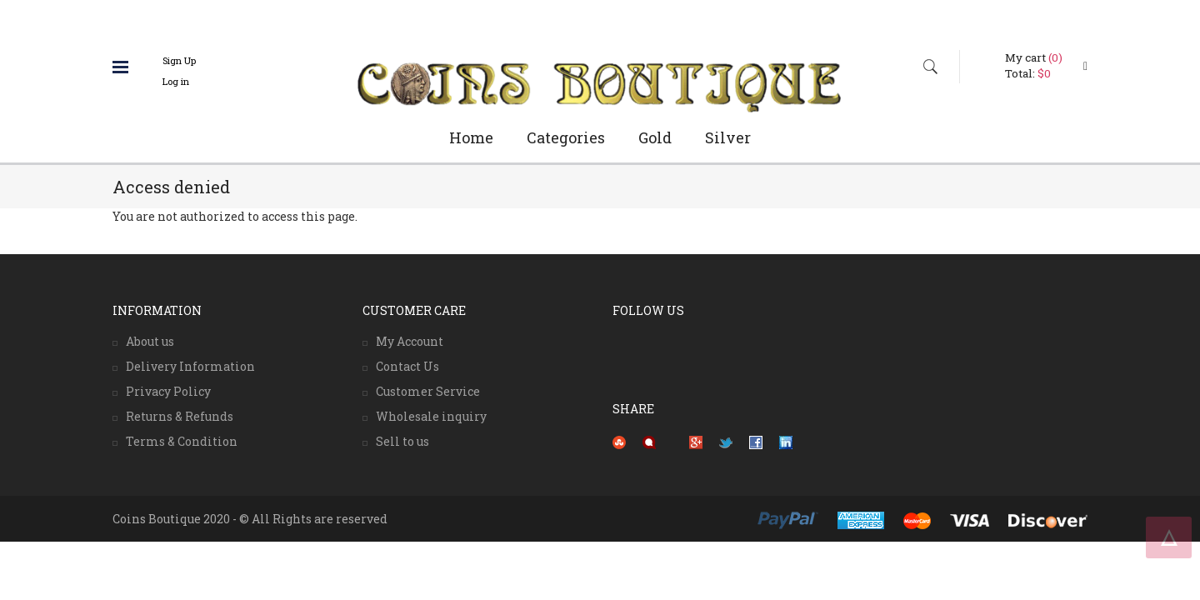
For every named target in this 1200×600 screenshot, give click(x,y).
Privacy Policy (168, 391)
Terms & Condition (182, 441)
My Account (409, 341)
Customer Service (428, 391)
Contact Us (407, 366)
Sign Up (179, 60)
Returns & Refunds (179, 416)
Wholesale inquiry (431, 416)
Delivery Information (190, 366)
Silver (728, 138)
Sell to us (402, 441)
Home (471, 138)
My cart (1033, 57)
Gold (655, 138)
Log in (175, 81)
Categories (566, 138)
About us (150, 341)
